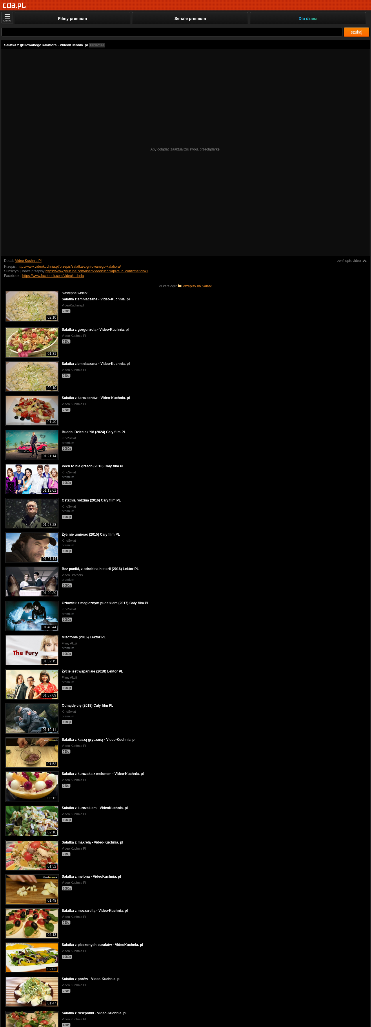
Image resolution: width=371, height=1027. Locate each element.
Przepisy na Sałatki (197, 286)
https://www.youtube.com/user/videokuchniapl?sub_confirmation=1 (97, 271)
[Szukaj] (171, 32)
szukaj (356, 32)
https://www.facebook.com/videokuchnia (53, 276)
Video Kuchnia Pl (28, 261)
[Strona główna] (14, 5)
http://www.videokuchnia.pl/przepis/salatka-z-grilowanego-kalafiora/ (69, 266)
